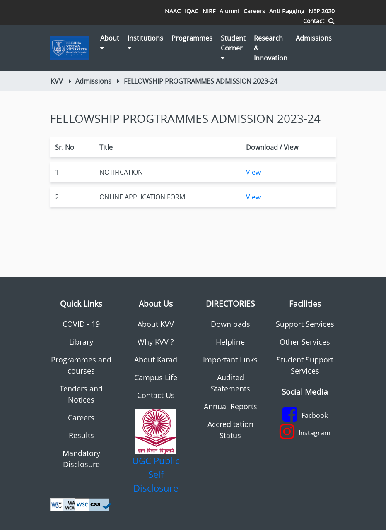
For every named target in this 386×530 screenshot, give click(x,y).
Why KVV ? (156, 342)
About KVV (156, 324)
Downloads (230, 324)
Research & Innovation (270, 48)
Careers (254, 11)
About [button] (109, 42)
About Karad (155, 360)
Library (81, 342)
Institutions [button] (145, 42)
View (253, 172)
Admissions (314, 38)
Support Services (305, 324)
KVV (57, 81)
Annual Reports (230, 406)
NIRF (209, 11)
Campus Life (155, 377)
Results (81, 435)
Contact (313, 21)
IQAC (191, 11)
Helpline (230, 342)
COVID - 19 (81, 324)
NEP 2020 (322, 11)
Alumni (229, 11)
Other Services (305, 342)
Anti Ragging (286, 11)
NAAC (173, 11)
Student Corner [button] (233, 47)
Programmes (191, 38)
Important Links (230, 360)
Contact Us (156, 395)
